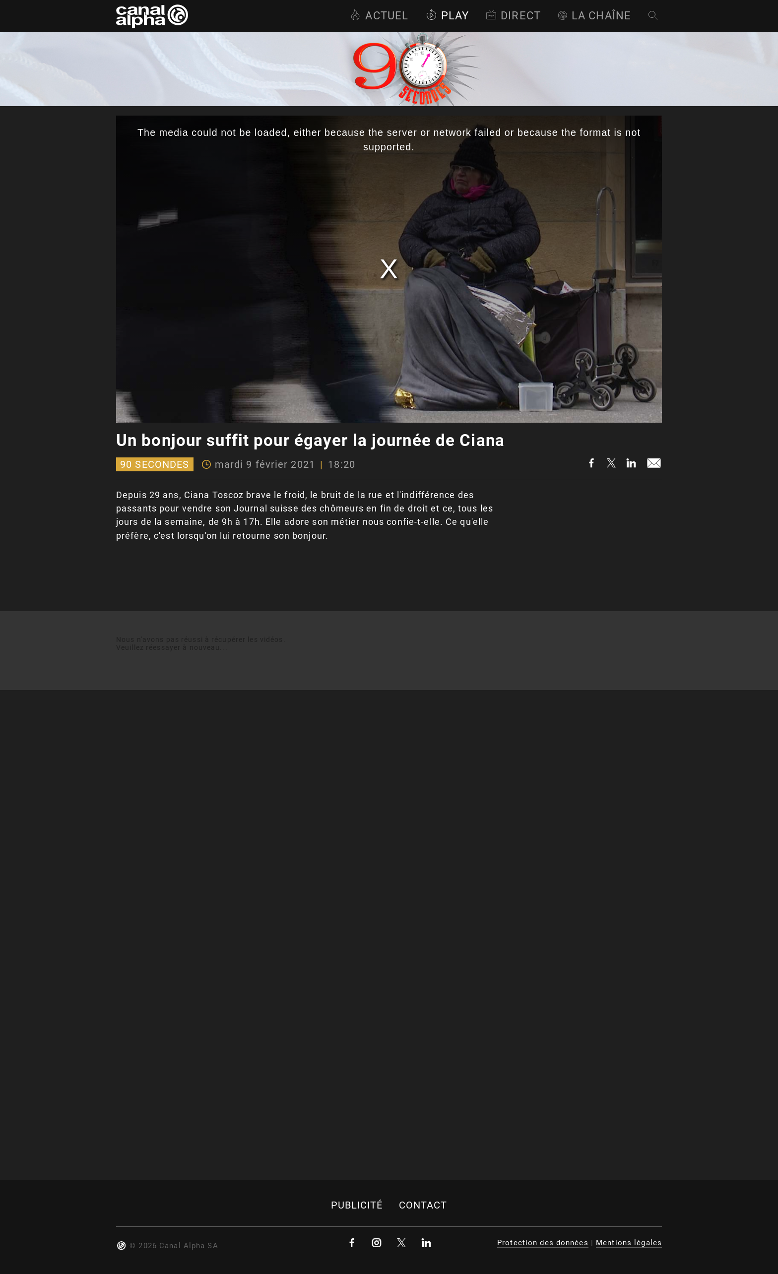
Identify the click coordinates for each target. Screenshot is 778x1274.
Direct (513, 15)
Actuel (379, 15)
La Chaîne (594, 15)
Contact (423, 1205)
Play (447, 15)
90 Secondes (154, 464)
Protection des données (542, 1242)
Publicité (357, 1205)
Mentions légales (629, 1242)
